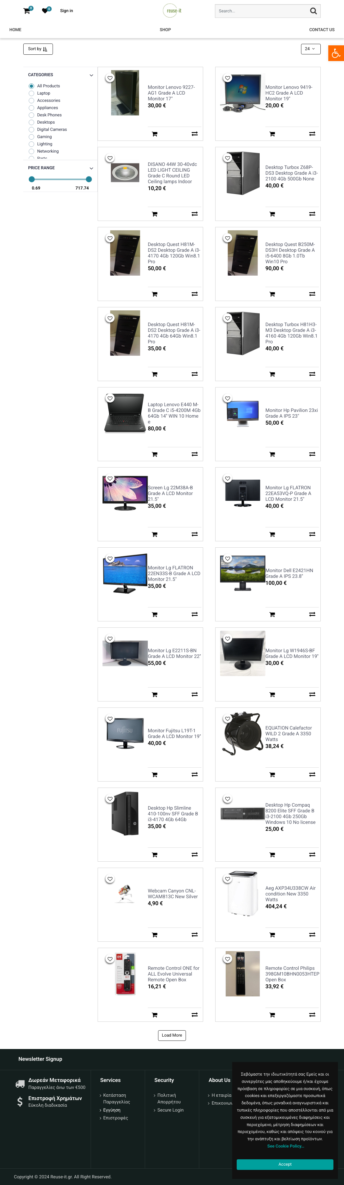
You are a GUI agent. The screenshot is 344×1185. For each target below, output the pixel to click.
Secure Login (170, 1110)
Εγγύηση (112, 1110)
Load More (172, 1035)
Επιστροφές (115, 1118)
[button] (60, 168)
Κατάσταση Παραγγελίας (116, 1099)
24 (310, 49)
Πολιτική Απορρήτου (169, 1099)
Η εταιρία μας (226, 1095)
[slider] (32, 179)
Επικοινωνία (224, 1103)
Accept (285, 1164)
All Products (44, 86)
